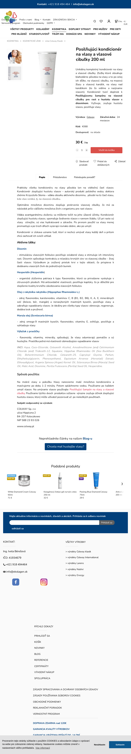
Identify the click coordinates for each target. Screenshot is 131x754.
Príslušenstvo (60, 177)
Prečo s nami (25, 19)
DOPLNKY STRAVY (80, 29)
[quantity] (82, 150)
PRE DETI (115, 29)
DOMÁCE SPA (74, 34)
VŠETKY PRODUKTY (22, 29)
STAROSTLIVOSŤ (39, 34)
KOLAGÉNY (42, 29)
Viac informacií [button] (43, 748)
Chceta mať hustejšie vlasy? (65, 447)
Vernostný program (10, 23)
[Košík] (118, 21)
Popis (42, 177)
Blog (37, 19)
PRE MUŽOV (100, 29)
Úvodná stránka (9, 19)
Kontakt (46, 19)
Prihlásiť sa (105, 522)
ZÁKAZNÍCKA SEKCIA (64, 19)
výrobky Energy (76, 574)
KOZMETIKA (59, 29)
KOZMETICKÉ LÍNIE (32, 41)
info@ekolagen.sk (83, 4)
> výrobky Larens (75, 562)
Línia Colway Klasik (54, 41)
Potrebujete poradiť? (84, 177)
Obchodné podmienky (33, 23)
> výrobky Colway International (82, 556)
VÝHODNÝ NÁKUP (109, 34)
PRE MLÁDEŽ (19, 34)
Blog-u (87, 439)
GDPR (50, 23)
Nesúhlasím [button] (99, 745)
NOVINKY (90, 34)
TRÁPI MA (58, 34)
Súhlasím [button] (120, 745)
